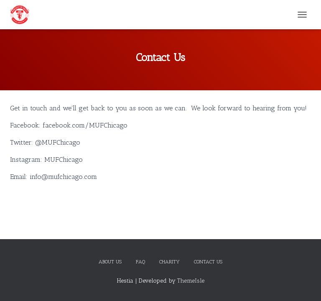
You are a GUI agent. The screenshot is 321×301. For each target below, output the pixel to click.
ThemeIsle (190, 280)
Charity (169, 262)
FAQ (140, 262)
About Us (110, 262)
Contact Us (208, 262)
